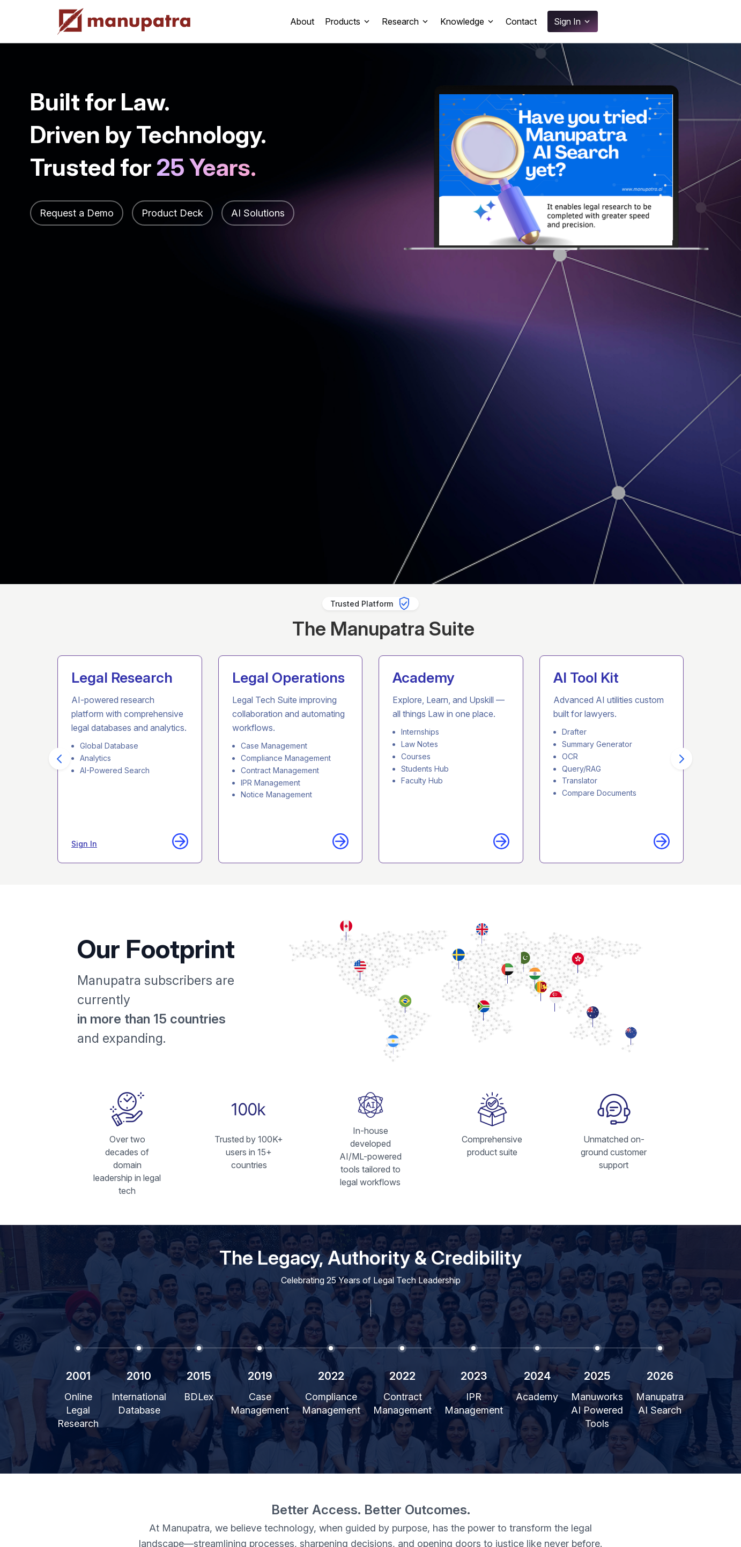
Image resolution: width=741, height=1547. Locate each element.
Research (405, 21)
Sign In (572, 21)
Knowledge (467, 21)
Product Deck (172, 213)
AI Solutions (258, 213)
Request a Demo (77, 213)
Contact (521, 21)
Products (348, 21)
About (302, 21)
